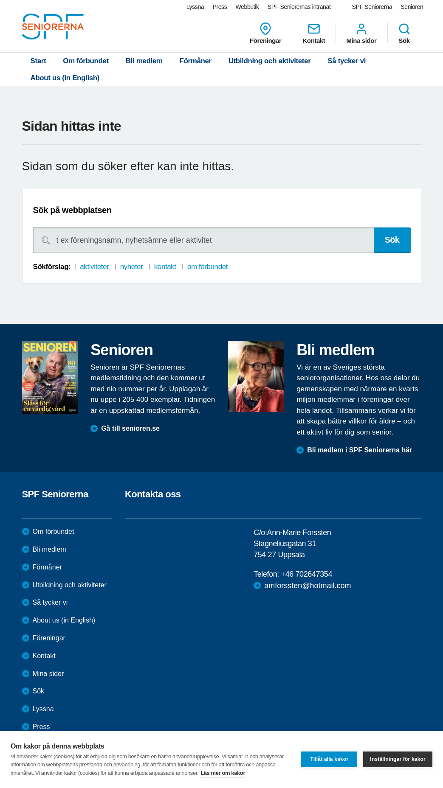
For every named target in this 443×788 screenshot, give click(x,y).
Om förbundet (86, 61)
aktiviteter (94, 267)
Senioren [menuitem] (412, 6)
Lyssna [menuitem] (195, 6)
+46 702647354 (306, 574)
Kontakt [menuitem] (313, 33)
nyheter (131, 267)
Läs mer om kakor (222, 773)
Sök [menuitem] (404, 33)
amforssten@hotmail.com (307, 585)
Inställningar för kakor (398, 759)
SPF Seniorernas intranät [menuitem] (299, 6)
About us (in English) (65, 78)
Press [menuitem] (219, 6)
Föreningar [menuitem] (265, 33)
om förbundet (207, 267)
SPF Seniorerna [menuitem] (372, 6)
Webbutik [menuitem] (247, 6)
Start (38, 61)
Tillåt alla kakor (329, 759)
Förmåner (196, 61)
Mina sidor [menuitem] (361, 33)
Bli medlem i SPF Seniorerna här (359, 450)
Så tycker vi (346, 61)
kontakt (165, 267)
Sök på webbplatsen (72, 210)
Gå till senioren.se (130, 428)
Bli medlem (144, 61)
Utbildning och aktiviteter (270, 61)
